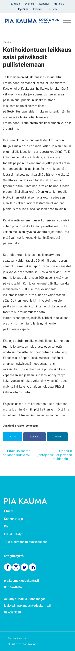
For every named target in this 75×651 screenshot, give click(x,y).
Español (44, 3)
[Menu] (67, 21)
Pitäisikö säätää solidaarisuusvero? (16, 453)
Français (59, 3)
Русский (23, 9)
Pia (6, 526)
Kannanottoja (13, 519)
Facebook (34, 436)
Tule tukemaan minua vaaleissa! (26, 542)
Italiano (37, 9)
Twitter (12, 436)
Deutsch (52, 9)
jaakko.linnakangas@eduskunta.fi (27, 605)
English (15, 3)
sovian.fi (33, 644)
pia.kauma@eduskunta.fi (21, 580)
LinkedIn (57, 436)
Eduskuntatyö (13, 534)
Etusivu (9, 511)
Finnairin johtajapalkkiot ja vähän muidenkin (55, 455)
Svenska (30, 3)
